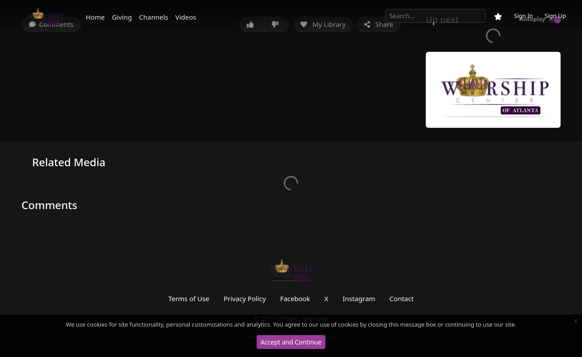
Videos (185, 17)
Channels (153, 17)
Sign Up (555, 16)
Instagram (359, 298)
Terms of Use (188, 298)
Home (95, 17)
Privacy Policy (245, 298)
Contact (402, 298)
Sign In (523, 16)
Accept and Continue (291, 342)
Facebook (295, 298)
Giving (122, 17)
